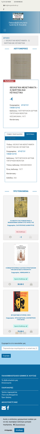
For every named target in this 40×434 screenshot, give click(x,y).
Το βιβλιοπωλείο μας (10, 380)
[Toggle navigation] (5, 30)
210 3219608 (6, 2)
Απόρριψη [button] (8, 430)
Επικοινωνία (6, 383)
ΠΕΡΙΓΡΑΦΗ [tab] (30, 134)
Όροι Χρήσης (6, 397)
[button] (6, 266)
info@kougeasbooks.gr (10, 5)
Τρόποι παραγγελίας (9, 392)
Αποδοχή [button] (19, 430)
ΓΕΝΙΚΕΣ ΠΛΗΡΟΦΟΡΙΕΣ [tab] (15, 134)
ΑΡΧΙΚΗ (6, 38)
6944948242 (18, 2)
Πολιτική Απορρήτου (10, 395)
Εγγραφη (6, 356)
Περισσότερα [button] (19, 425)
